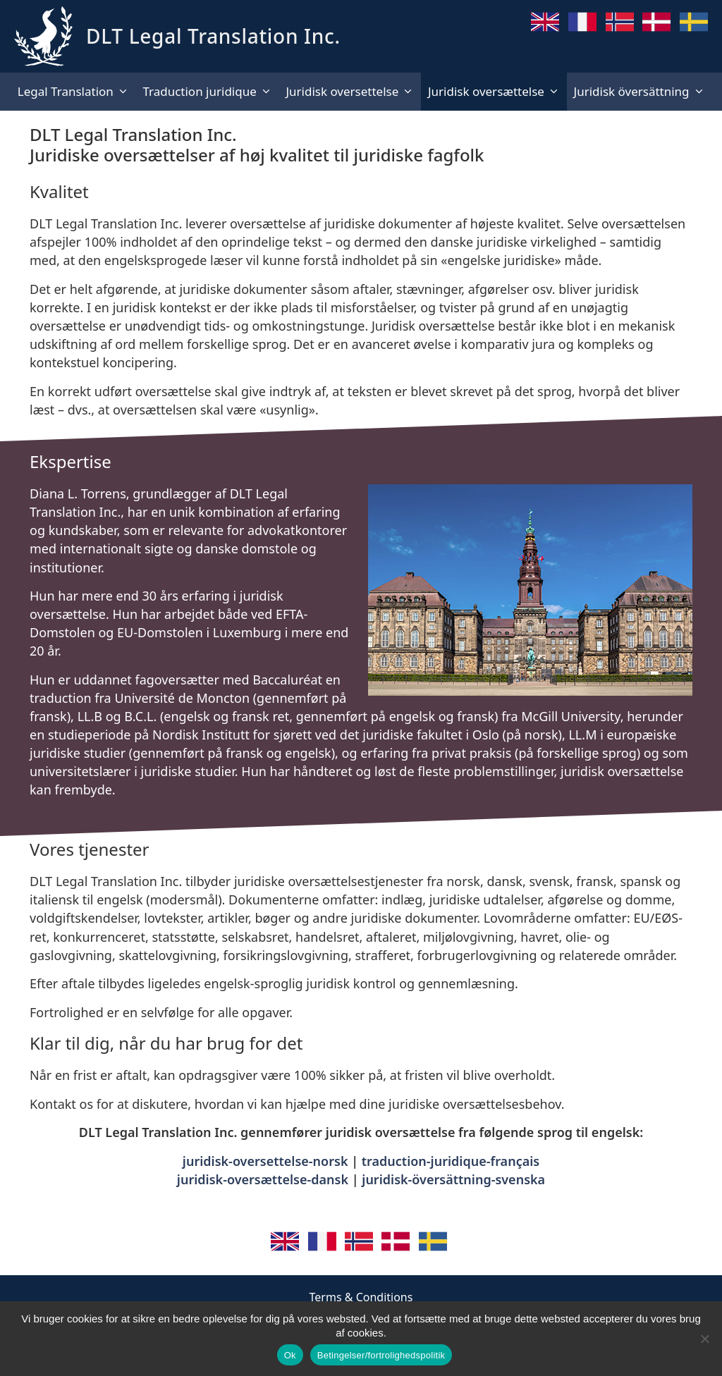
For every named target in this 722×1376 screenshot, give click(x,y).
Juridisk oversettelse (353, 92)
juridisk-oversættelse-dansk (262, 1179)
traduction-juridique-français (450, 1161)
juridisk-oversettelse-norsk (265, 1161)
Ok (290, 1355)
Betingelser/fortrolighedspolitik (381, 1355)
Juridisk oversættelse (497, 92)
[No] (704, 1339)
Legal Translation (77, 92)
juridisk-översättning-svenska (453, 1179)
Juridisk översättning (643, 92)
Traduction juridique (210, 92)
